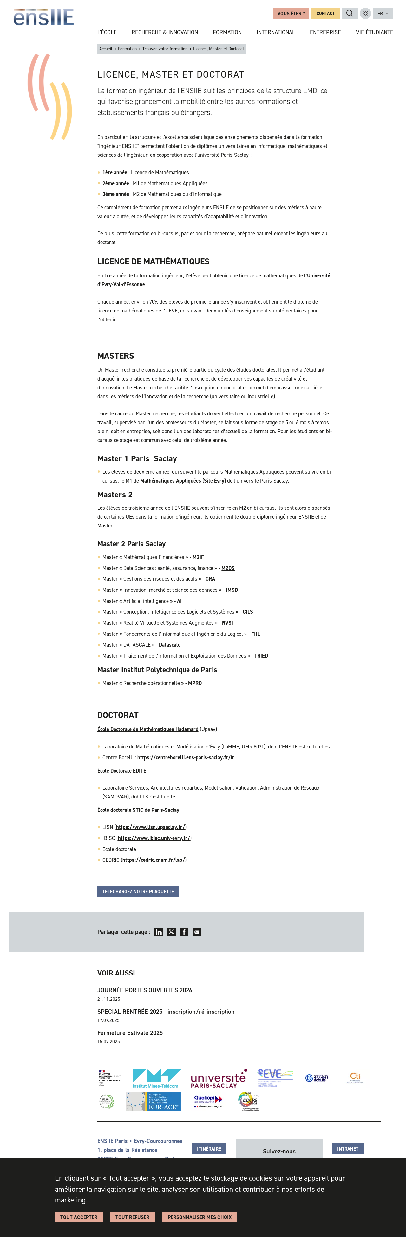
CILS (248, 611)
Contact (326, 13)
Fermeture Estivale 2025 (130, 1033)
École (103, 770)
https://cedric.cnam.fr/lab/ (153, 859)
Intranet (347, 1149)
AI (179, 600)
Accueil (105, 49)
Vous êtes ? (291, 13)
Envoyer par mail (197, 932)
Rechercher (349, 13)
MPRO (195, 682)
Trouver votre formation (164, 49)
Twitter (171, 932)
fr (380, 13)
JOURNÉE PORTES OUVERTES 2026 (144, 990)
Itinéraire (209, 1149)
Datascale (169, 644)
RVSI (227, 622)
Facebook (184, 932)
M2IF (198, 556)
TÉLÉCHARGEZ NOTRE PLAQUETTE (138, 891)
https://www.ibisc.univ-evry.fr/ (154, 838)
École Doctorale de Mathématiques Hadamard (148, 729)
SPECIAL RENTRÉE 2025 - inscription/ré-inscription (166, 1011)
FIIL (255, 633)
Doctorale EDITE (127, 770)
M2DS (228, 568)
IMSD (232, 589)
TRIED (261, 655)
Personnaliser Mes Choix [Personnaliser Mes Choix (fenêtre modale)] (200, 1217)
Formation (127, 49)
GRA (210, 578)
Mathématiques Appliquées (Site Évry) (183, 480)
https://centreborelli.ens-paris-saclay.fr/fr (185, 757)
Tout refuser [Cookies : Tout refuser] (132, 1217)
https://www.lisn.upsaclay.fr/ (150, 827)
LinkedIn (158, 932)
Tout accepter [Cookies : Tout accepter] (78, 1217)
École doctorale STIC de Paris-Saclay (138, 809)
